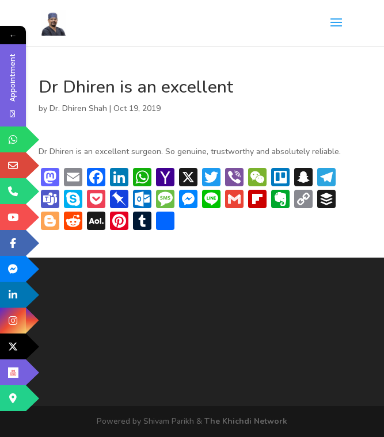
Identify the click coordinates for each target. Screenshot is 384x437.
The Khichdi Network (245, 421)
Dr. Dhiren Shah (78, 108)
